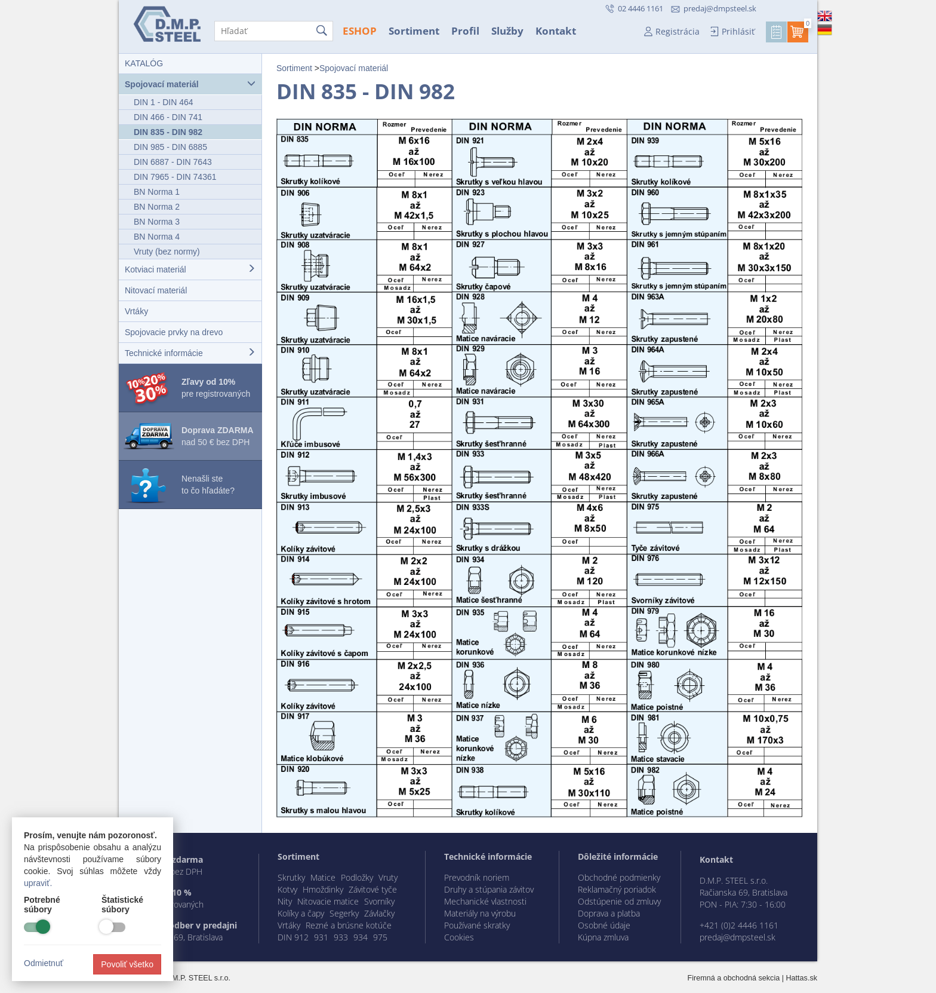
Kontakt (555, 31)
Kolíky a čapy (301, 913)
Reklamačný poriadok (617, 889)
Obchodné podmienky (619, 877)
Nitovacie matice (328, 901)
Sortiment (414, 31)
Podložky (357, 877)
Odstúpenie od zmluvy (619, 901)
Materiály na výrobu (480, 913)
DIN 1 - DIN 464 (163, 102)
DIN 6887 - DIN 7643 (173, 162)
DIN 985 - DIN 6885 (170, 147)
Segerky (344, 913)
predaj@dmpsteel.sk (719, 8)
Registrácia (677, 31)
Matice (322, 877)
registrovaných (177, 904)
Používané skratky (477, 925)
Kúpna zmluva (603, 937)
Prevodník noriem (476, 877)
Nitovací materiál (156, 290)
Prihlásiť (738, 31)
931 (321, 937)
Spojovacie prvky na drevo (174, 332)
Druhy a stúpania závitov (489, 889)
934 (360, 937)
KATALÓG (144, 63)
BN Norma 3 (157, 221)
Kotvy (287, 889)
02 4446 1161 (639, 8)
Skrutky (291, 877)
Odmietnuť (43, 963)
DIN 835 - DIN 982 (168, 132)
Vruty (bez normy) (167, 251)
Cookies (459, 937)
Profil (465, 31)
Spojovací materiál (190, 84)
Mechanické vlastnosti (485, 901)
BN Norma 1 (157, 192)
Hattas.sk (802, 978)
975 (380, 937)
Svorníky (379, 901)
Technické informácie (190, 353)
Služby (507, 31)
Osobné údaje (604, 925)
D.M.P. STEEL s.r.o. (198, 978)
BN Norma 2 (157, 207)
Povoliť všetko (127, 964)
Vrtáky (136, 311)
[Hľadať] (273, 31)
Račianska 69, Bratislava (179, 937)
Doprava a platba (609, 913)
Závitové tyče (373, 889)
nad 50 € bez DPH (217, 436)
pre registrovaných (215, 388)
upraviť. (38, 883)
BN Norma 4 (157, 236)
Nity (285, 901)
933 (341, 937)
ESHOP (360, 31)
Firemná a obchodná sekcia (734, 978)
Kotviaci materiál (190, 269)
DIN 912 (293, 937)
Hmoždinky (323, 889)
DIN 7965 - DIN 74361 (175, 177)
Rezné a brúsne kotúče (349, 925)
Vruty (388, 877)
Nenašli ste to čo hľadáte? (208, 484)
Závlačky (379, 913)
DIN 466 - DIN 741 (168, 117)
